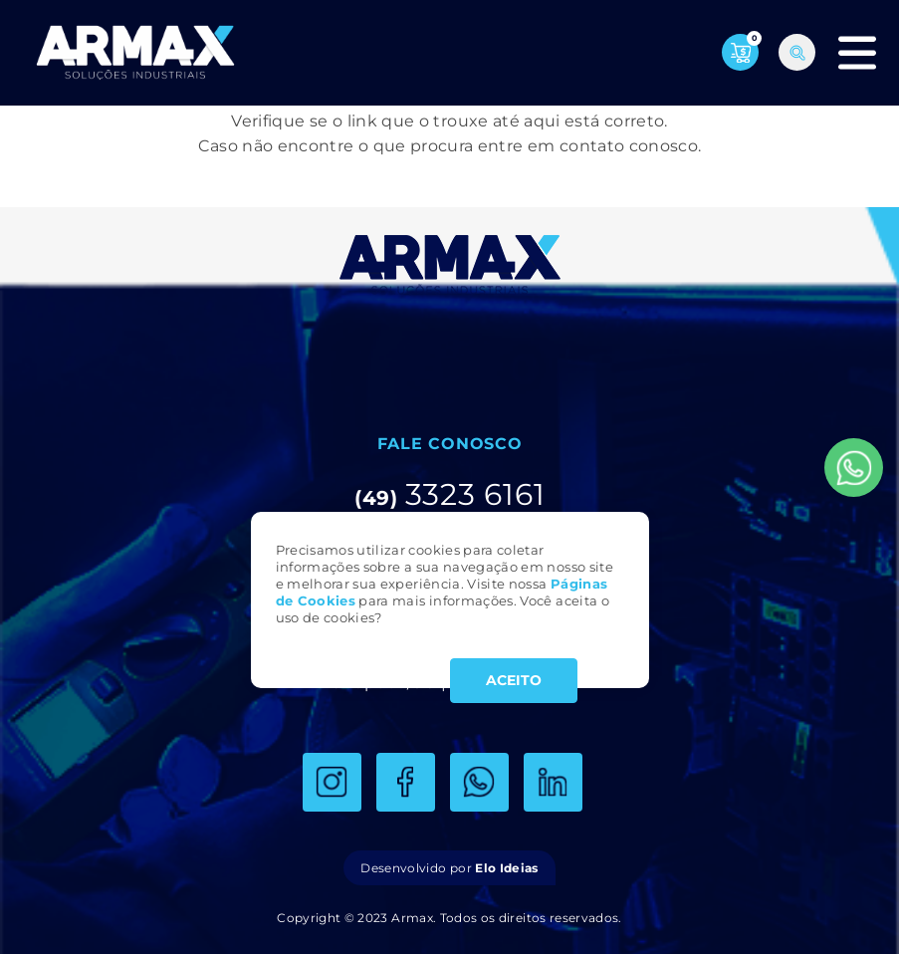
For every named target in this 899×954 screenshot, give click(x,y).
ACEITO (514, 680)
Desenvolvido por (449, 867)
